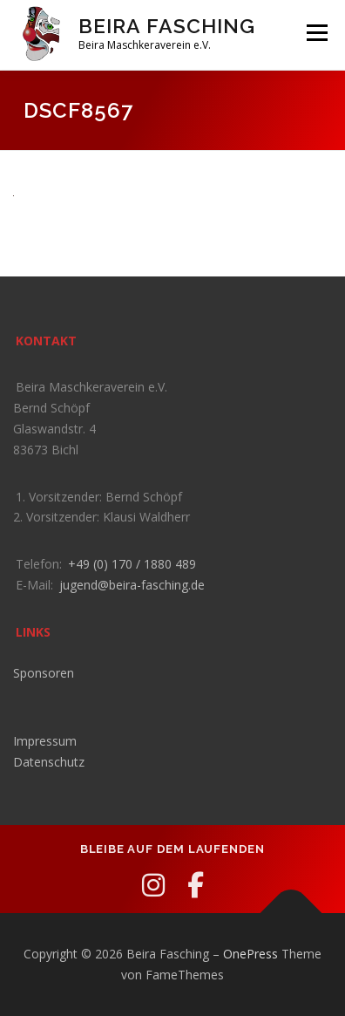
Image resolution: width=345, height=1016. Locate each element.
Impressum (45, 741)
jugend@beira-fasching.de (132, 584)
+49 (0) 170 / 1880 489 (132, 564)
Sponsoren (43, 673)
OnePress (250, 953)
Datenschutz (49, 761)
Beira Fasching (166, 26)
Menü (315, 32)
